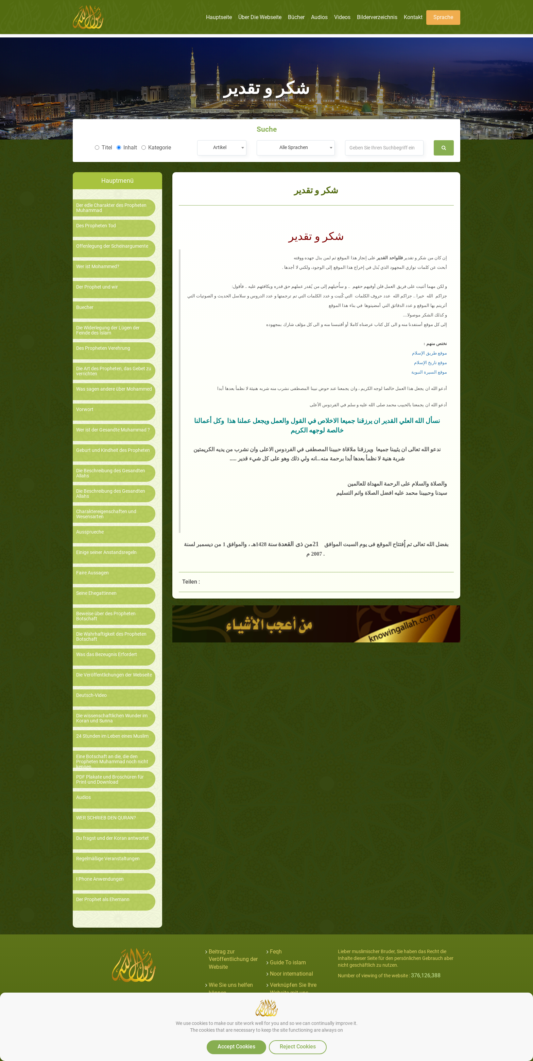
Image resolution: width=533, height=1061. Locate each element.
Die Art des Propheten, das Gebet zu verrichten (113, 371)
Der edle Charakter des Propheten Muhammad (111, 208)
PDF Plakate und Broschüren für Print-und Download (110, 779)
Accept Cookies (236, 1046)
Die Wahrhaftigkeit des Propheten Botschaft (111, 637)
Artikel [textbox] (219, 147)
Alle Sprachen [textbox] (293, 147)
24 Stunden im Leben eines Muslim (112, 736)
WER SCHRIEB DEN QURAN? (106, 817)
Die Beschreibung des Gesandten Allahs (110, 473)
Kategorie (156, 147)
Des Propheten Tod (96, 225)
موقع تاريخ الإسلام (430, 362)
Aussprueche (90, 532)
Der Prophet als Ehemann (103, 899)
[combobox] (221, 148)
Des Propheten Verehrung (103, 348)
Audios (83, 797)
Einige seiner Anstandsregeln (106, 552)
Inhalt (127, 147)
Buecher (84, 307)
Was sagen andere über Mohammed (114, 389)
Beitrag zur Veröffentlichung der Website (233, 959)
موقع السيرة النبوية (429, 372)
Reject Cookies (298, 1046)
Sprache (443, 17)
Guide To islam (288, 962)
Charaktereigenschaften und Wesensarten (106, 514)
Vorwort (84, 409)
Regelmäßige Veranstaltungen (108, 858)
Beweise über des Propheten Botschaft (106, 616)
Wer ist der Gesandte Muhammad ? (113, 429)
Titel (103, 147)
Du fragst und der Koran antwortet (112, 838)
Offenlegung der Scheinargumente (112, 246)
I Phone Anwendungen (100, 879)
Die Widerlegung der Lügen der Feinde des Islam (108, 330)
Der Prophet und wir (97, 287)
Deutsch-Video (91, 695)
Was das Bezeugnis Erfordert (106, 654)
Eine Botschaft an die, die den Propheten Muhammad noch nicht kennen (112, 762)
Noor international (291, 973)
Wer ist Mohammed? (97, 266)
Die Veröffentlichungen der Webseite (114, 675)
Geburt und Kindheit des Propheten (113, 450)
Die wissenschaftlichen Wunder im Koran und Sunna (112, 718)
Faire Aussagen (92, 572)
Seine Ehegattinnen (96, 593)
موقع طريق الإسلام (429, 353)
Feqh (276, 951)
